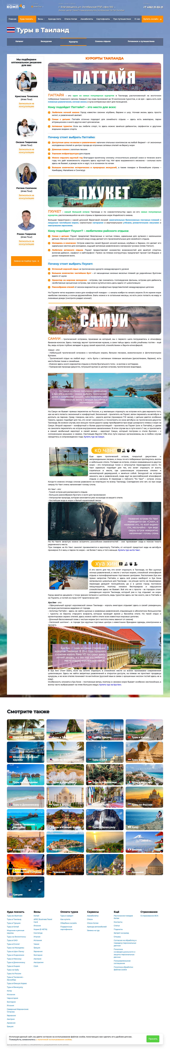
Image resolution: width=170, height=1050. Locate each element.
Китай (36, 916)
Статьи (117, 926)
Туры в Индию (13, 966)
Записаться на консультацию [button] (26, 105)
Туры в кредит (66, 916)
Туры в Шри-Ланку (15, 951)
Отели (90, 919)
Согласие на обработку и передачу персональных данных (125, 943)
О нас (137, 19)
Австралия (38, 962)
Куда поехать (26, 19)
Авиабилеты (87, 19)
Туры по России (14, 973)
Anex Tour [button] (38, 7)
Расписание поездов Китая (123, 917)
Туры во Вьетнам (14, 916)
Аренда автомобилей (97, 927)
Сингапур (38, 933)
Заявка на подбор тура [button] (25, 261)
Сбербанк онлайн (68, 923)
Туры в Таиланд (14, 919)
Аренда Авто (54, 19)
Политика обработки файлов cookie (123, 968)
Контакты (118, 922)
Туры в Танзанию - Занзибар (15, 978)
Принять (152, 1039)
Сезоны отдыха (102, 41)
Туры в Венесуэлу (15, 987)
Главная (12, 19)
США (36, 966)
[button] (92, 9)
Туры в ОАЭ (12, 940)
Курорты (73, 42)
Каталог (19, 41)
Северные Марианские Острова (17, 1010)
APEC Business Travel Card (43, 920)
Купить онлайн (150, 19)
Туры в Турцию (13, 923)
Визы (40, 19)
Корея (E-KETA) (40, 929)
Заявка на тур (93, 930)
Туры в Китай (13, 927)
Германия (11, 1015)
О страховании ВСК (149, 916)
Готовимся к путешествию (141, 41)
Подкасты (118, 929)
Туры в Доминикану (16, 962)
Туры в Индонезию (15, 955)
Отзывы (117, 937)
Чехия (36, 944)
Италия (37, 937)
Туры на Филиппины (16, 937)
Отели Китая (70, 19)
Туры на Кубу (13, 970)
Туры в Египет (13, 944)
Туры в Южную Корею (17, 983)
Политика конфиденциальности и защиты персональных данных (124, 953)
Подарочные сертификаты (66, 928)
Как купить (65, 919)
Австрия (11, 1019)
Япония (10, 1005)
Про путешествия (122, 19)
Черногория (12, 998)
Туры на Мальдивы (15, 948)
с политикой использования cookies (54, 1039)
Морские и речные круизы (15, 931)
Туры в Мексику (14, 959)
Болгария (11, 1002)
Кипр (9, 991)
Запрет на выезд (121, 933)
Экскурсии (46, 41)
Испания (11, 994)
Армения (11, 1023)
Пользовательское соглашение (122, 962)
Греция (10, 1026)
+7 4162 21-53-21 (153, 7)
